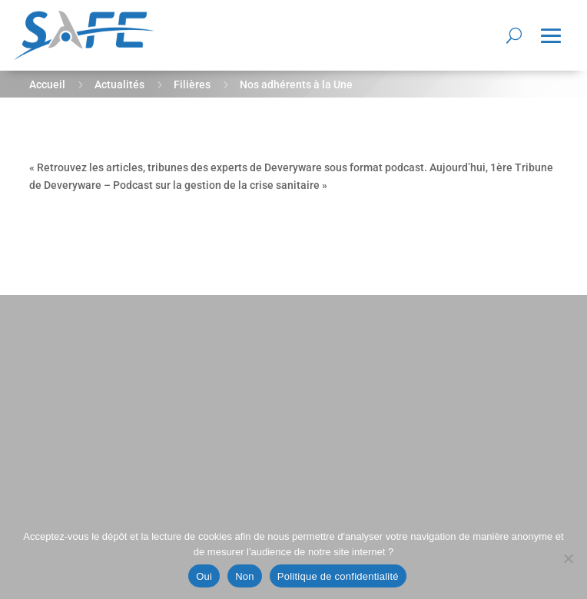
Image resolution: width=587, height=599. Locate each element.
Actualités (119, 84)
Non (244, 576)
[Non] (567, 558)
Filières (192, 84)
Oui (204, 576)
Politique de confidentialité (338, 576)
